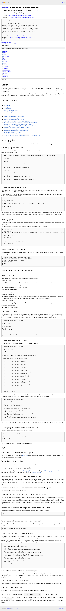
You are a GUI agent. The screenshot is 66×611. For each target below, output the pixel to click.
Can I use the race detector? (10, 133)
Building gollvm (7, 104)
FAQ (2, 114)
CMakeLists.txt (6, 70)
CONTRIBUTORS (7, 71)
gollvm (6, 7)
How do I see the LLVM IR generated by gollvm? (15, 129)
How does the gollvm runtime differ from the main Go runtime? (19, 124)
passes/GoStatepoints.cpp (7, 43)
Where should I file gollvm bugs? (11, 118)
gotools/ (5, 58)
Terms (16, 608)
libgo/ (4, 59)
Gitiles (8, 608)
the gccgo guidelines (36, 472)
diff (33, 17)
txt (60, 608)
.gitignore (5, 66)
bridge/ (5, 51)
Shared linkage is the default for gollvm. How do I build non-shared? (19, 126)
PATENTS (5, 75)
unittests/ (5, 64)
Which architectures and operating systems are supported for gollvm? (20, 122)
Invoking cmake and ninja (10, 107)
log (37, 10)
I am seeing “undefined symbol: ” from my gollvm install (22, 135)
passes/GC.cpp (4, 42)
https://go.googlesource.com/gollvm (53, 470)
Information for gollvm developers (12, 111)
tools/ (4, 63)
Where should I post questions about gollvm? (14, 116)
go (2, 7)
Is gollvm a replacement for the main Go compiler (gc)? (17, 121)
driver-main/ (6, 56)
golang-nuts (25, 455)
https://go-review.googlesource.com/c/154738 (22, 37)
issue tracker (21, 464)
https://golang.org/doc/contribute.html (29, 470)
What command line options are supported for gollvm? (16, 127)
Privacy (12, 608)
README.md (6, 77)
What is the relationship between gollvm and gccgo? (16, 130)
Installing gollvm (7, 108)
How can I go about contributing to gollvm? (14, 119)
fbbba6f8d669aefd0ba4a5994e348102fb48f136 (19, 15)
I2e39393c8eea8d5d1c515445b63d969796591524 (21, 36)
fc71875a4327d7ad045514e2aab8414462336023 (19, 17)
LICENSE (5, 73)
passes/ (5, 61)
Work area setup (7, 105)
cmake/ (5, 52)
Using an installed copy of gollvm (11, 110)
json (63, 608)
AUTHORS (5, 68)
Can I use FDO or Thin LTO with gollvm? (13, 132)
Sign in (63, 2)
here (6, 215)
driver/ (4, 54)
